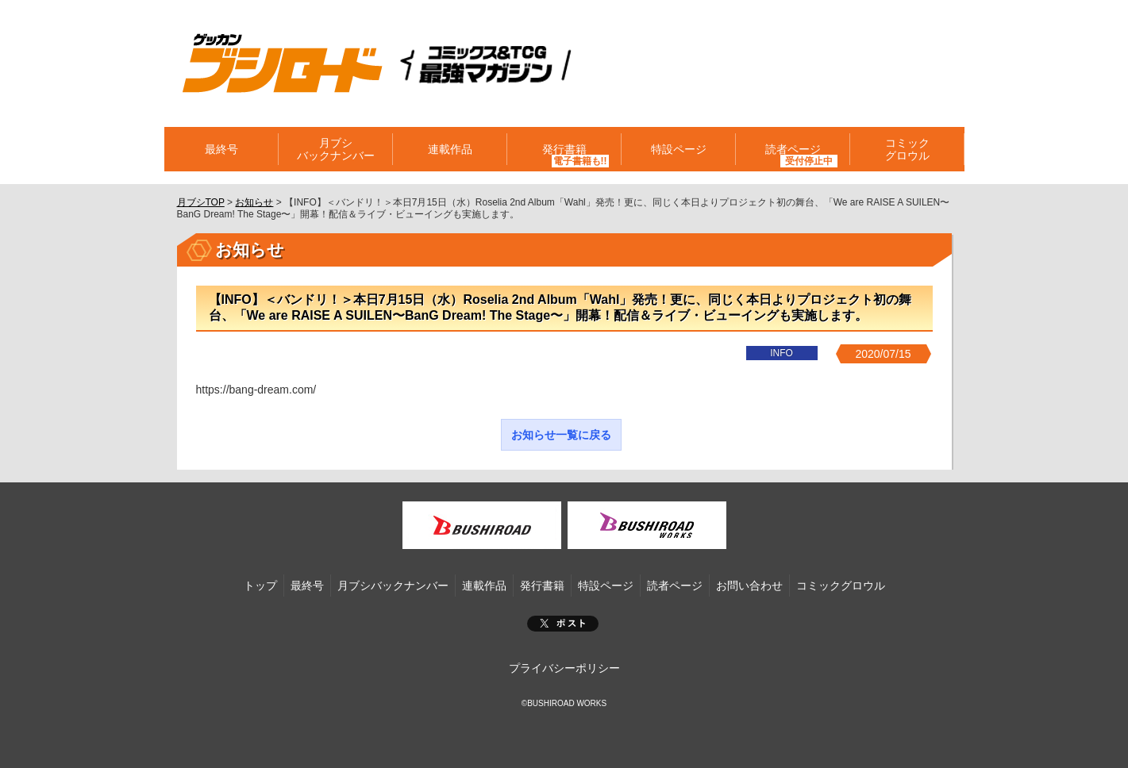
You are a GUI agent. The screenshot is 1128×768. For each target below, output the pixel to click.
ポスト (562, 624)
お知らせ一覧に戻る (561, 434)
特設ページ (678, 149)
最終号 (221, 149)
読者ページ (793, 149)
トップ (260, 585)
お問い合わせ (749, 585)
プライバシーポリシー (564, 668)
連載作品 (450, 149)
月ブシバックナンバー (336, 149)
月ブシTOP (201, 202)
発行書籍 (564, 149)
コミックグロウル (907, 149)
